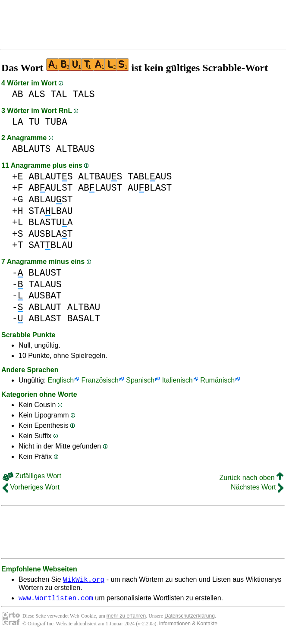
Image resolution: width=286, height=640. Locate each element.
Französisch (100, 380)
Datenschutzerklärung (189, 618)
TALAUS (45, 284)
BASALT (84, 318)
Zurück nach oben (251, 477)
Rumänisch (217, 380)
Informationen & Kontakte (188, 626)
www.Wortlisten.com (56, 600)
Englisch (61, 380)
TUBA (56, 122)
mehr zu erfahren (126, 618)
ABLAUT (45, 307)
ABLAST (45, 318)
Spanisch (140, 380)
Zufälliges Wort (32, 476)
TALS (83, 94)
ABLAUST (100, 188)
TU (34, 122)
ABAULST (50, 188)
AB (17, 94)
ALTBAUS (75, 149)
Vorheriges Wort (31, 487)
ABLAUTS (31, 149)
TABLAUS (150, 176)
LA (17, 122)
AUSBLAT (50, 234)
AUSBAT (45, 295)
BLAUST (45, 273)
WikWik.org (83, 580)
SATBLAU (50, 245)
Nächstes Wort (257, 487)
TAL (58, 94)
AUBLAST (150, 188)
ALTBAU (84, 307)
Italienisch (177, 380)
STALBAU (50, 211)
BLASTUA (50, 222)
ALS (36, 94)
